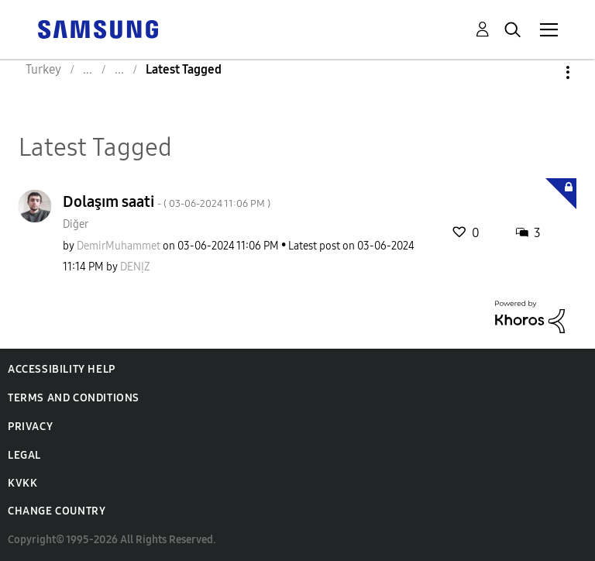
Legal (24, 455)
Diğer (75, 224)
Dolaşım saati (166, 201)
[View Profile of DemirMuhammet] (118, 246)
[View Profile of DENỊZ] (135, 267)
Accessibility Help (61, 369)
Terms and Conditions (73, 397)
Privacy (30, 426)
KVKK (22, 483)
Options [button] (541, 72)
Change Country (56, 511)
